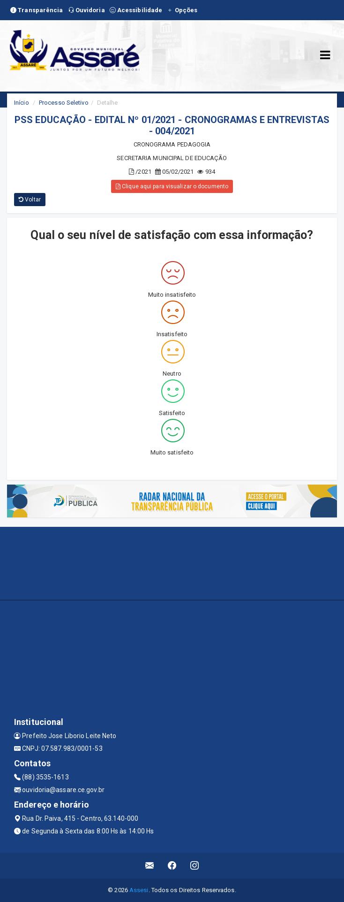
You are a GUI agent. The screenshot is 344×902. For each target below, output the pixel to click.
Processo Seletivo (64, 102)
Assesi (139, 890)
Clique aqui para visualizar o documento (172, 186)
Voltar (30, 199)
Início (21, 102)
